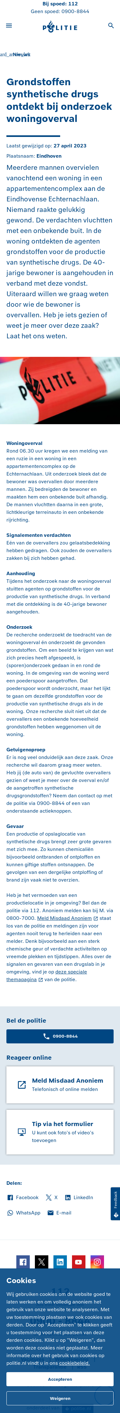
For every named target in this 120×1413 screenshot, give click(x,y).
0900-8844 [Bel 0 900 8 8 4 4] (75, 11)
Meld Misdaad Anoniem (64, 918)
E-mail (59, 1213)
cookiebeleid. (74, 1363)
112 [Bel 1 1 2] (73, 4)
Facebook (22, 1197)
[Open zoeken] (111, 26)
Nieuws (21, 54)
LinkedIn (78, 1197)
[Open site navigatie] (9, 26)
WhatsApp (23, 1213)
